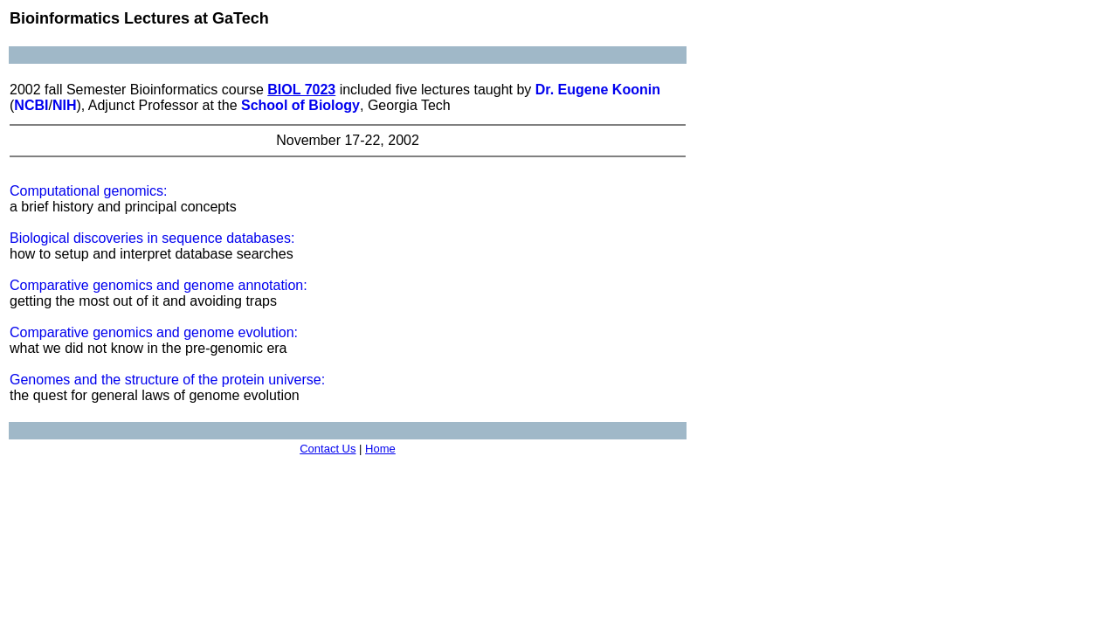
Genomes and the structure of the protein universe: (167, 379)
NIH (64, 105)
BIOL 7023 (301, 89)
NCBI (31, 105)
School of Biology (300, 105)
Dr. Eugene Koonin (597, 89)
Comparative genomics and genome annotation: (158, 285)
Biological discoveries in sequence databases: (152, 238)
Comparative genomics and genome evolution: (154, 332)
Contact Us (327, 448)
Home (380, 448)
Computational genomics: (89, 190)
